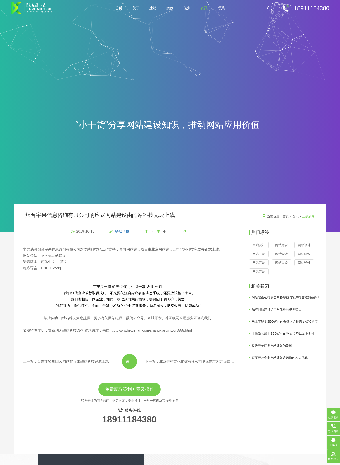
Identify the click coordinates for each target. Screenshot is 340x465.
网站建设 (281, 245)
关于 (136, 8)
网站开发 (259, 254)
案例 (170, 8)
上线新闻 (308, 216)
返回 (129, 361)
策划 (187, 8)
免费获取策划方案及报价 (129, 389)
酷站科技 (122, 231)
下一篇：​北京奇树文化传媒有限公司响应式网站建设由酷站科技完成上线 (190, 361)
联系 (221, 8)
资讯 (204, 8)
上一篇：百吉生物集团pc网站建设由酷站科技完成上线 (66, 361)
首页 (118, 8)
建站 (152, 8)
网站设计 (259, 245)
